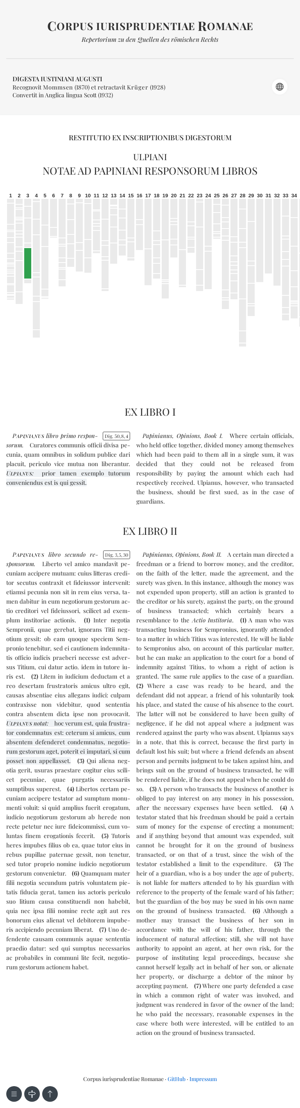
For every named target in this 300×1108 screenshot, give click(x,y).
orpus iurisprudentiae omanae (150, 26)
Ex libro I (150, 411)
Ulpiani (150, 157)
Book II (211, 554)
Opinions (188, 436)
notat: (27, 723)
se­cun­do (75, 554)
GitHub (177, 1079)
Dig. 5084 (116, 436)
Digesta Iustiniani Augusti (57, 79)
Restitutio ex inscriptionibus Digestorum (150, 137)
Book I (212, 436)
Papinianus (157, 436)
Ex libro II (150, 531)
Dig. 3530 (116, 555)
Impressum (203, 1079)
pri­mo (68, 436)
